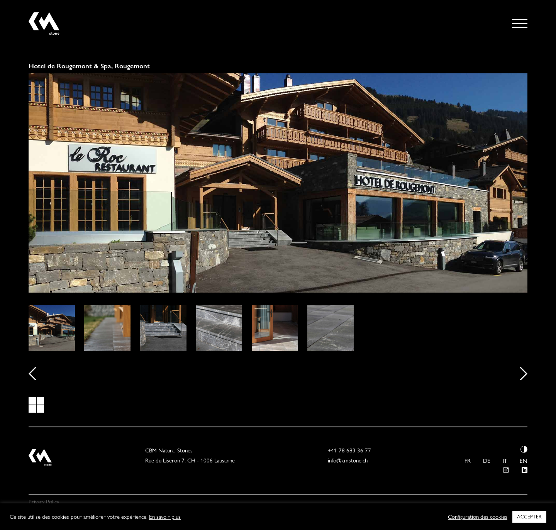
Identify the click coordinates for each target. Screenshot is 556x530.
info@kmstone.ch (348, 460)
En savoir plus (165, 516)
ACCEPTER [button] (529, 516)
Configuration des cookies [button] (477, 516)
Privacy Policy (44, 501)
